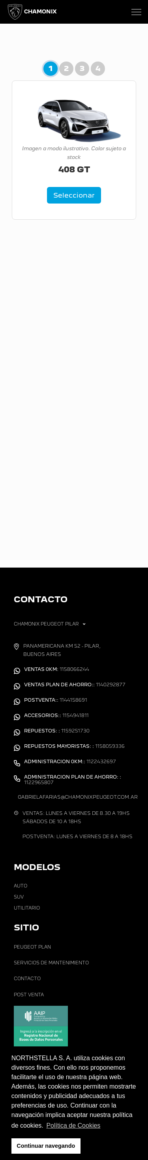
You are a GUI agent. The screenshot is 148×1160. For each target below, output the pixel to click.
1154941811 (56, 715)
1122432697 (70, 761)
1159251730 (57, 731)
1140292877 (75, 684)
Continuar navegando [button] (46, 1146)
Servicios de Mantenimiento (51, 963)
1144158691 (55, 700)
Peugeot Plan (32, 947)
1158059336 (74, 746)
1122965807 (72, 779)
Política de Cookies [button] (73, 1125)
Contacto (27, 978)
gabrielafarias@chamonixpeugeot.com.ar (78, 797)
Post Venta (29, 994)
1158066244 (56, 669)
